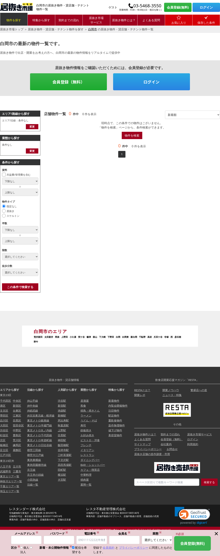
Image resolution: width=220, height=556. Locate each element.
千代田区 (5, 400)
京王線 (31, 470)
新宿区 (17, 405)
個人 (26, 548)
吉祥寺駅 (63, 450)
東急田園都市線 (36, 465)
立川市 (17, 466)
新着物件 (113, 400)
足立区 (4, 450)
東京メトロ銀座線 (38, 420)
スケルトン (13, 216)
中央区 (17, 400)
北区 (3, 440)
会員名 (124, 534)
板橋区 (4, 445)
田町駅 (62, 470)
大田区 (4, 425)
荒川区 (17, 440)
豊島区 (17, 435)
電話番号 (91, 534)
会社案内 (166, 444)
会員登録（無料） (68, 82)
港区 (3, 405)
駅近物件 (113, 415)
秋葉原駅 (63, 425)
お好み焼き (87, 435)
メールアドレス (26, 534)
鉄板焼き (85, 430)
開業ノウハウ (170, 390)
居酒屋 (84, 400)
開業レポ (139, 395)
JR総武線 (32, 410)
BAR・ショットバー (92, 465)
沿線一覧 (32, 484)
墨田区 (4, 415)
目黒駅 (62, 435)
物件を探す (13, 20)
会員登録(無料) (178, 7)
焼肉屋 (84, 479)
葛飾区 (17, 450)
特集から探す (41, 20)
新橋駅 (62, 415)
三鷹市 (17, 471)
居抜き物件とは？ (123, 20)
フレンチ (85, 445)
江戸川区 (5, 455)
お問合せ (172, 449)
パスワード (59, 534)
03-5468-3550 (147, 5)
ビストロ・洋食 (90, 440)
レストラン (87, 455)
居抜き (10, 211)
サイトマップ (142, 444)
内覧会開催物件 (118, 405)
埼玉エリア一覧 (9, 491)
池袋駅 (62, 410)
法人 (23, 552)
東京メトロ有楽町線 (39, 440)
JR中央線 (32, 405)
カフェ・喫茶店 (90, 470)
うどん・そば (88, 420)
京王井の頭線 (35, 474)
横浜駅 (62, 474)
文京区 (4, 410)
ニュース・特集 (172, 395)
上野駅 (62, 430)
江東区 (17, 415)
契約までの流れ (68, 20)
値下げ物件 (115, 430)
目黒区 (17, 420)
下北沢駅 (63, 460)
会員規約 (108, 548)
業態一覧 (85, 484)
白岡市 (92, 29)
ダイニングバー (90, 460)
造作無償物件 (116, 425)
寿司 (83, 425)
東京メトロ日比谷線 (39, 445)
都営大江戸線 (35, 455)
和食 (83, 405)
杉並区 (4, 435)
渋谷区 (4, 430)
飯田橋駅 (63, 445)
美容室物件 (115, 435)
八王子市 (5, 466)
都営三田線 (34, 450)
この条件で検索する (20, 287)
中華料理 (85, 474)
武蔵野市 (5, 471)
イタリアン (87, 450)
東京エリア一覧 (9, 476)
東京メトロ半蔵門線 (39, 425)
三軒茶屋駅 (65, 455)
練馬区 (17, 445)
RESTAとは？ (142, 390)
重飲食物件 (115, 420)
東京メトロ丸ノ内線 (39, 430)
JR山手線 (32, 400)
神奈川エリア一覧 (11, 481)
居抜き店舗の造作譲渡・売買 (152, 454)
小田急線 (32, 479)
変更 (32, 126)
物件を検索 (132, 135)
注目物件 (113, 410)
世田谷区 (18, 425)
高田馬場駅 (65, 465)
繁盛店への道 (198, 390)
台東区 (17, 410)
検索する (209, 482)
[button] (192, 515)
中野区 (17, 430)
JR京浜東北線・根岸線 (40, 415)
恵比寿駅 (63, 420)
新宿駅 (62, 405)
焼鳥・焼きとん (90, 410)
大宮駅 (62, 479)
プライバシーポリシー (148, 449)
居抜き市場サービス (96, 20)
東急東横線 (34, 460)
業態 (157, 534)
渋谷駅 (62, 400)
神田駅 (62, 440)
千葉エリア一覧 (9, 486)
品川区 (4, 420)
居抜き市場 (145, 530)
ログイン (206, 7)
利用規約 (192, 444)
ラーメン (85, 415)
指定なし (12, 206)
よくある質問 (151, 20)
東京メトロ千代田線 (39, 435)
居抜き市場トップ (11, 29)
